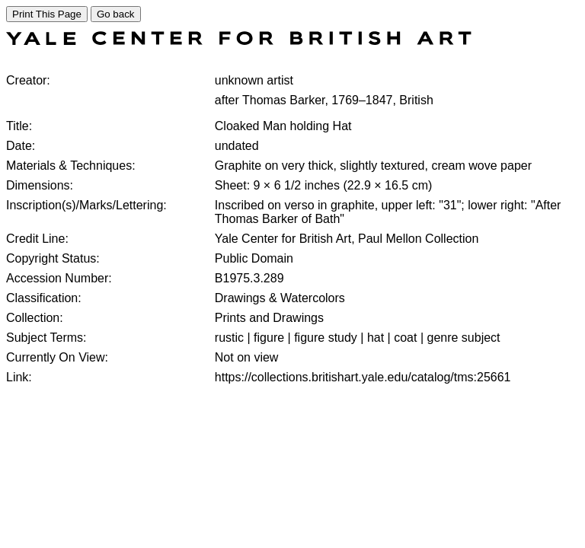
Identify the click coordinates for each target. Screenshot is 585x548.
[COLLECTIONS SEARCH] (239, 40)
